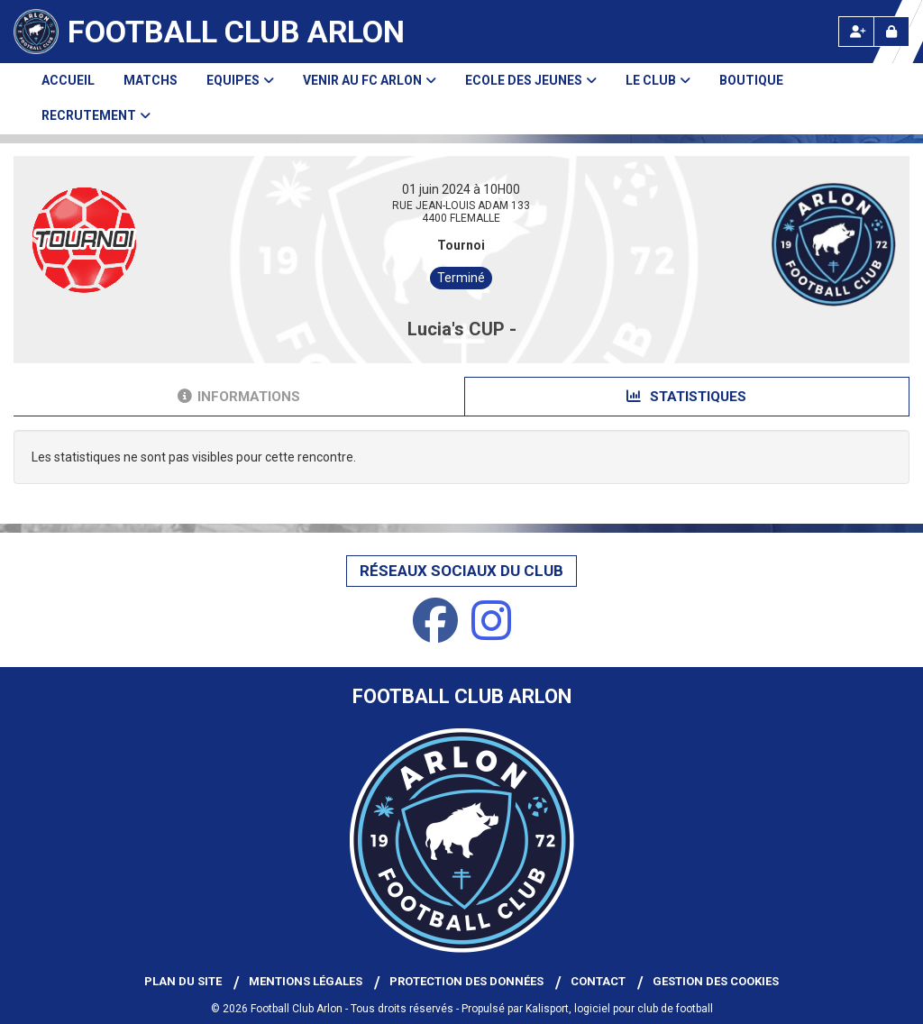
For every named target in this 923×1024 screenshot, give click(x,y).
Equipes (240, 80)
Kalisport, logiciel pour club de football (619, 1008)
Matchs (150, 80)
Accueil (68, 80)
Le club (658, 80)
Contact (598, 981)
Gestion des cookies (716, 981)
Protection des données (466, 981)
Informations (239, 397)
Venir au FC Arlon (369, 80)
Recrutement (96, 115)
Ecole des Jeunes (531, 80)
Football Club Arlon (236, 32)
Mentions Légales (305, 981)
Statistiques (686, 397)
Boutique (751, 80)
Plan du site (183, 981)
